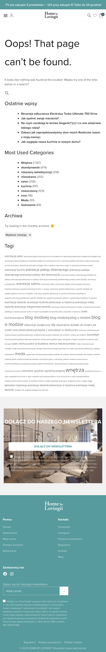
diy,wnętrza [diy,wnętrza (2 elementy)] (63, 325)
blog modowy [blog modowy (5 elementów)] (37, 317)
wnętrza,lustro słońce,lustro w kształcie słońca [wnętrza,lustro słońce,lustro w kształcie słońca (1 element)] (24, 381)
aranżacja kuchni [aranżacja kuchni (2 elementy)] (15, 270)
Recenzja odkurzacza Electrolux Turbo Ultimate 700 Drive (59, 113)
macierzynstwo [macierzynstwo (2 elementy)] (67, 343)
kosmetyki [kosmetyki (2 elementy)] (93, 334)
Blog (60, 557)
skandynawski (30, 167)
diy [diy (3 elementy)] (53, 324)
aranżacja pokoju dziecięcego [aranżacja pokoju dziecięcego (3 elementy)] (47, 269)
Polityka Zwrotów (13, 545)
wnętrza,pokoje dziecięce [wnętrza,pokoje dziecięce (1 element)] (56, 381)
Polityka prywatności (70, 539)
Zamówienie (10, 533)
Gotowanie (28, 205)
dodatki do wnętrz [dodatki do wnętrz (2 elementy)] (81, 325)
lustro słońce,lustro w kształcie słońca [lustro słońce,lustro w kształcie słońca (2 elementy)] (34, 343)
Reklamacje (9, 551)
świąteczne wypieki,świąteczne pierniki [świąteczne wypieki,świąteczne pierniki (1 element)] (31, 390)
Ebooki (7, 527)
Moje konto (9, 539)
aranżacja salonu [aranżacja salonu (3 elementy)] (28, 283)
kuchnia (26, 186)
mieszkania (28, 177)
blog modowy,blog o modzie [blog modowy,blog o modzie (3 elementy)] (70, 317)
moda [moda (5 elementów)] (20, 353)
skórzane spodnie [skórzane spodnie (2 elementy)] (33, 371)
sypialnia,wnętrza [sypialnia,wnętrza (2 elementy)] (54, 371)
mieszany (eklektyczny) (36, 172)
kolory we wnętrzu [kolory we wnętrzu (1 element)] (78, 334)
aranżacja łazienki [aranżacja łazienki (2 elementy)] (15, 302)
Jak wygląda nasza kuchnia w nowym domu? (50, 142)
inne (24, 195)
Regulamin (64, 545)
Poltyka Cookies (73, 642)
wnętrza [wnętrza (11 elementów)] (75, 369)
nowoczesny (29, 191)
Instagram (64, 533)
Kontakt (62, 551)
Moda (25, 200)
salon (24, 181)
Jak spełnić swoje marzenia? (40, 118)
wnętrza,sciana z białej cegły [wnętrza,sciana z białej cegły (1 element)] (80, 381)
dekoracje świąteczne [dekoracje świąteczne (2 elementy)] (37, 325)
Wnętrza (26, 163)
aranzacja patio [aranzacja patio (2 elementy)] (14, 256)
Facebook (64, 527)
